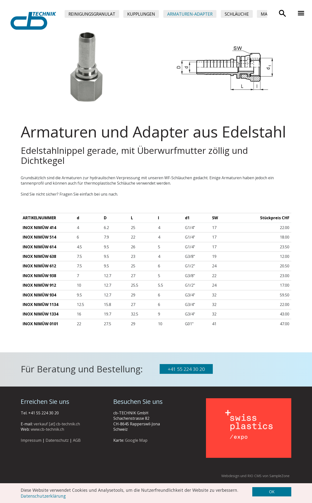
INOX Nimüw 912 (39, 285)
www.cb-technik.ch (47, 429)
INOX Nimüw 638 (39, 256)
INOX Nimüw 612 (39, 266)
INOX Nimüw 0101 (40, 323)
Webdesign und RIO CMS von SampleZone (255, 475)
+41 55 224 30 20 (186, 369)
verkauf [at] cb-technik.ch (57, 424)
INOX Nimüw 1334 (40, 314)
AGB (77, 440)
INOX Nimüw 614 (39, 247)
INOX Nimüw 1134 (40, 304)
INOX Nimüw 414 (39, 227)
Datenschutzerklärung (43, 496)
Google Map (136, 440)
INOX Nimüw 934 (39, 295)
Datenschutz (57, 440)
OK (271, 491)
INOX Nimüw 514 (39, 237)
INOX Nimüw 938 (39, 275)
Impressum (31, 440)
